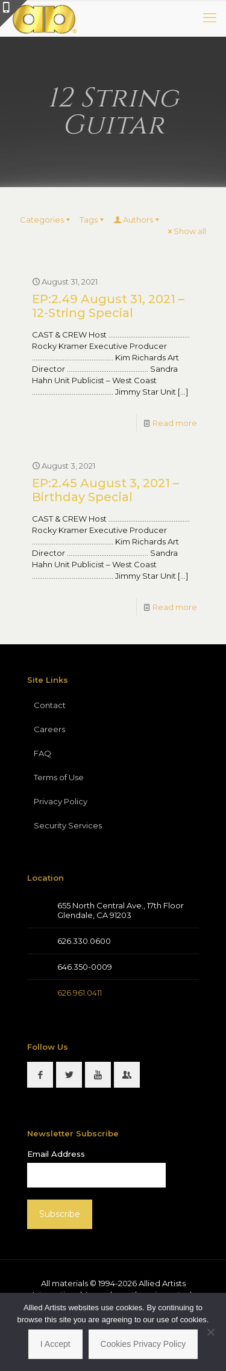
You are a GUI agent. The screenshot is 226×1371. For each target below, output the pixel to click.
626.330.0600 (84, 941)
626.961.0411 (79, 992)
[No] (211, 1332)
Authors (137, 219)
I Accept (55, 1344)
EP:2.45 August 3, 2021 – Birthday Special (105, 490)
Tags (92, 219)
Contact (50, 705)
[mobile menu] (209, 18)
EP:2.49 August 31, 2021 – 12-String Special (108, 306)
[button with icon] (40, 1075)
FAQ (42, 753)
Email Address (56, 1154)
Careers (49, 729)
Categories (46, 219)
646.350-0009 (84, 967)
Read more (174, 423)
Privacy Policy (60, 801)
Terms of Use (59, 777)
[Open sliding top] (13, 13)
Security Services (68, 825)
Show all (186, 231)
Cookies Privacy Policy (143, 1344)
